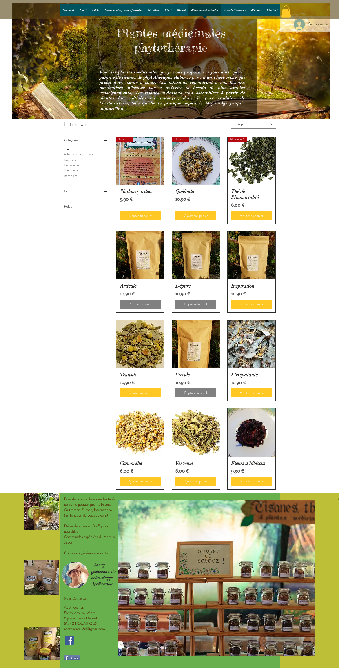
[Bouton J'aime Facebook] (92, 650)
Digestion (70, 159)
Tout (67, 148)
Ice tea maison (73, 164)
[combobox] (253, 124)
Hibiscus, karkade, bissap (79, 154)
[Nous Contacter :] (83, 599)
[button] (286, 11)
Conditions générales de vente (86, 553)
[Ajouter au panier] (140, 215)
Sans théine (71, 170)
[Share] (72, 657)
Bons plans (70, 175)
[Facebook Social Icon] (69, 640)
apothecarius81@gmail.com (84, 629)
